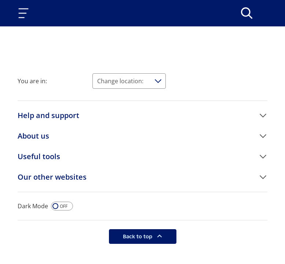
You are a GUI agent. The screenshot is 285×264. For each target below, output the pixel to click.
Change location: (120, 81)
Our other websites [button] (52, 177)
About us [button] (33, 136)
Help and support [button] (48, 115)
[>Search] (247, 13)
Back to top (138, 236)
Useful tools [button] (39, 156)
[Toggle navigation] (25, 13)
